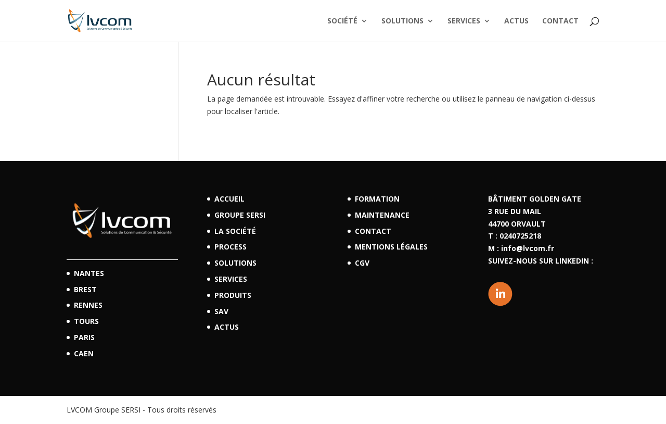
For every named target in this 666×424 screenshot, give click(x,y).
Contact (560, 21)
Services (463, 21)
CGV (362, 263)
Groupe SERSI (239, 215)
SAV (221, 311)
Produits (232, 295)
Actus (516, 21)
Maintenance (382, 215)
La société (235, 231)
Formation (377, 199)
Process (230, 247)
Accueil (229, 199)
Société (342, 21)
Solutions (402, 21)
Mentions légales (391, 247)
